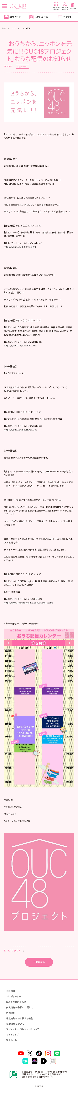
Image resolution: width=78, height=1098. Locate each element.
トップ (4, 28)
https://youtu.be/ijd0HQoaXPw (20, 429)
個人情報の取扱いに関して (19, 1007)
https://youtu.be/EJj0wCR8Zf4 (20, 246)
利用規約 (10, 1013)
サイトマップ (12, 1034)
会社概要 (10, 991)
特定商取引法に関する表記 (19, 1018)
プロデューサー (13, 996)
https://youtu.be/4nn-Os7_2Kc (20, 345)
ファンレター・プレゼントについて (22, 1029)
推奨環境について (15, 1023)
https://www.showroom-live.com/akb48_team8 (28, 602)
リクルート (11, 1040)
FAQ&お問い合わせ (16, 1002)
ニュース (13, 28)
